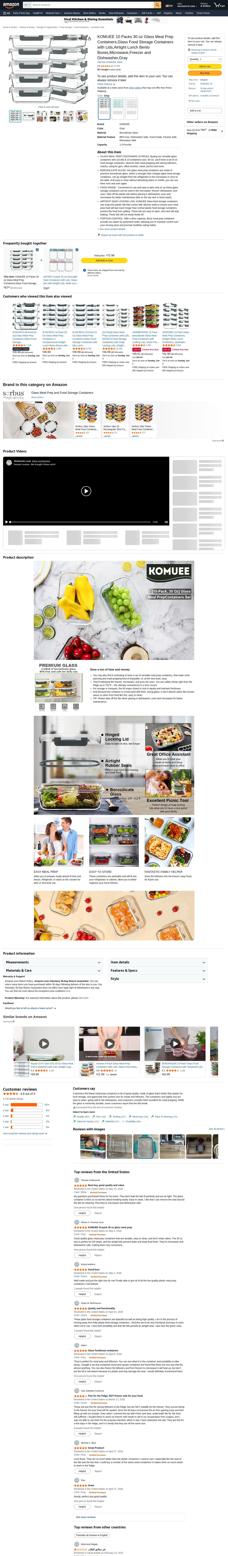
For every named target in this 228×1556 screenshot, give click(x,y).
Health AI (38, 13)
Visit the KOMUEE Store (109, 62)
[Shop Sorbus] (37, 397)
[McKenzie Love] (22, 461)
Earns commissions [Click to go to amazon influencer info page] (41, 461)
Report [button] (98, 1213)
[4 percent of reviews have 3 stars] (26, 1116)
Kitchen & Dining (27, 27)
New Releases (116, 13)
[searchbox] (92, 5)
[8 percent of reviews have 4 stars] (26, 1110)
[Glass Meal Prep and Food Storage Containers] (62, 393)
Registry (168, 13)
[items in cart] (219, 5)
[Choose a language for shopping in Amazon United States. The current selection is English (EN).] (169, 5)
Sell (158, 13)
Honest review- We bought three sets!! (34, 464)
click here (83, 998)
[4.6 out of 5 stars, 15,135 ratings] (112, 348)
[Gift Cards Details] (153, 13)
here (68, 991)
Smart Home (203, 13)
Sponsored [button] (218, 441)
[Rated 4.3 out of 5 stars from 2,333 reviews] (52, 1070)
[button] (6, 13)
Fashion (189, 13)
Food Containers (81, 27)
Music (179, 13)
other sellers (135, 87)
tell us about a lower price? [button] (39, 1008)
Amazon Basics (72, 13)
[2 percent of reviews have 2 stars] (26, 1121)
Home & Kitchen (10, 27)
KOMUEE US (206, 84)
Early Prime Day (21, 13)
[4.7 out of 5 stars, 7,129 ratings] (22, 345)
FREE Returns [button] (106, 84)
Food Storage (66, 27)
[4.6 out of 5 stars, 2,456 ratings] (141, 345)
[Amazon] (11, 5)
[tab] (81, 1116)
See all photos (216, 1129)
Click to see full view (48, 107)
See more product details (112, 229)
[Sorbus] (13, 395)
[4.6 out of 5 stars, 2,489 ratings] (52, 348)
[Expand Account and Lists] (196, 6)
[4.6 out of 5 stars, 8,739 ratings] (81, 348)
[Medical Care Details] (61, 13)
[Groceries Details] (138, 13)
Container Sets (97, 27)
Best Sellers (89, 13)
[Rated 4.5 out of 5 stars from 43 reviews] (117, 1070)
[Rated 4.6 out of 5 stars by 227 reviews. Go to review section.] (87, 433)
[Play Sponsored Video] (44, 1044)
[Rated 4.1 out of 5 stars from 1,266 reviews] (183, 1070)
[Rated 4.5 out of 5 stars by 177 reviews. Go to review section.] (115, 433)
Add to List (195, 110)
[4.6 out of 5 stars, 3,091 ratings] (171, 345)
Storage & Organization (47, 27)
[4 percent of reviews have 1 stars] (26, 1127)
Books (102, 13)
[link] (61, 260)
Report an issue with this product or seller (120, 235)
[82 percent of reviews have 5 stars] (26, 1104)
